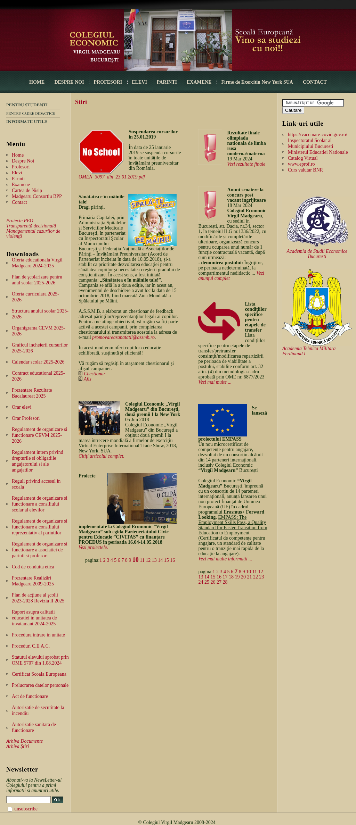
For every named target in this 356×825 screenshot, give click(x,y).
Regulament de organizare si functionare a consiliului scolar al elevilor (39, 503)
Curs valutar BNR (305, 170)
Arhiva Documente (24, 741)
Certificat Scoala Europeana (39, 674)
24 (200, 582)
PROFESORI (108, 82)
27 (219, 582)
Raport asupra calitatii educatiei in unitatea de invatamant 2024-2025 (34, 617)
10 (135, 559)
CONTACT (315, 82)
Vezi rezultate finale (246, 164)
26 (212, 582)
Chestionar (94, 373)
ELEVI (139, 82)
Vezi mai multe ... (215, 382)
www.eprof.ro (301, 164)
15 (166, 560)
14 (160, 560)
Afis (87, 379)
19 (237, 577)
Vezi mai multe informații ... (225, 558)
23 (261, 577)
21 (249, 577)
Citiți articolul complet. (101, 456)
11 (142, 560)
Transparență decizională (31, 225)
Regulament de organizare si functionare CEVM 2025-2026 (39, 435)
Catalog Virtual (303, 158)
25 (206, 582)
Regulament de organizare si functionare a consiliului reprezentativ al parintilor (39, 526)
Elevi (17, 172)
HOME (36, 82)
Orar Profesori (26, 418)
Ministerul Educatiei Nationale (318, 152)
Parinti (18, 178)
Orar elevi (21, 407)
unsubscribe (26, 808)
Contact (19, 202)
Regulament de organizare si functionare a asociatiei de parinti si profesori (39, 549)
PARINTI (167, 82)
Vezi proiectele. (93, 547)
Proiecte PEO (19, 220)
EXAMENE (199, 82)
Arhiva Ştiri (17, 746)
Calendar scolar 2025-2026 (38, 362)
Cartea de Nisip (27, 190)
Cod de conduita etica (33, 566)
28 (224, 582)
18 (231, 577)
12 (148, 560)
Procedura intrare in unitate (38, 635)
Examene (21, 184)
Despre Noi (23, 161)
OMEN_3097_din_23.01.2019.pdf (112, 177)
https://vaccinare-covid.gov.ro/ (317, 134)
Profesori (21, 166)
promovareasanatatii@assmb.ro (123, 337)
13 (154, 560)
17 (224, 577)
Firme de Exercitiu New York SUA (257, 82)
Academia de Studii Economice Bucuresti (317, 254)
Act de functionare (30, 696)
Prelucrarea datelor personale (40, 685)
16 (172, 560)
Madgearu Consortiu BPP (37, 196)
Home (18, 155)
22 (255, 577)
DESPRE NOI (69, 82)
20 (243, 577)
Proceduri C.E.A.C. (31, 646)
